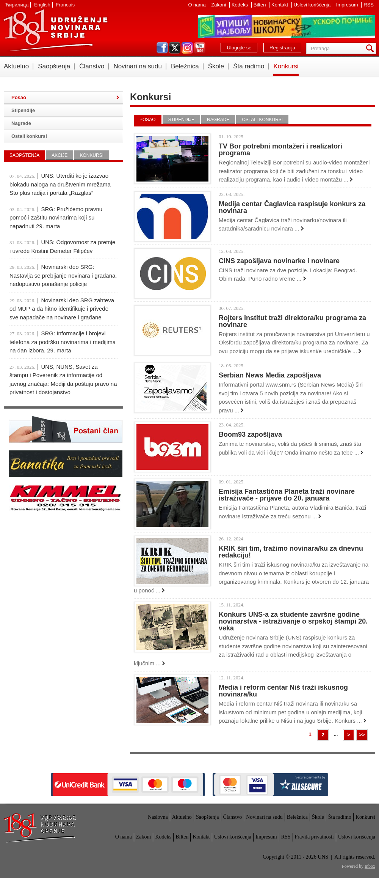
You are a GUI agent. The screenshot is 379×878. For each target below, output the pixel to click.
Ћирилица (16, 5)
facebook (162, 48)
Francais (65, 5)
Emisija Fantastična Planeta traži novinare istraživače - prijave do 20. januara (287, 495)
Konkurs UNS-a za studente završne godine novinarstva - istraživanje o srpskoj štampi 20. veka (293, 621)
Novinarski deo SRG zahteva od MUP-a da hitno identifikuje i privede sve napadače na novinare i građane (61, 309)
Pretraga (371, 48)
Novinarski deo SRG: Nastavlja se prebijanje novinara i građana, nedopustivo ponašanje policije (63, 275)
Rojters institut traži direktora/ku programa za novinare (292, 321)
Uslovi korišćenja (313, 5)
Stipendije (181, 119)
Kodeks (240, 5)
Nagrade (218, 119)
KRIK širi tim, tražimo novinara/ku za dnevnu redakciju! (291, 552)
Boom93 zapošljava (250, 434)
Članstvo (91, 66)
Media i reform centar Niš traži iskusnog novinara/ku (283, 691)
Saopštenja (54, 66)
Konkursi (285, 66)
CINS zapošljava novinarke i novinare (279, 261)
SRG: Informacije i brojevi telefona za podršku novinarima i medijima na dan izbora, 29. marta (62, 342)
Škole (216, 66)
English (42, 5)
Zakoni (219, 5)
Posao (147, 119)
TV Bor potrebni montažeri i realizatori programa (280, 149)
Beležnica (185, 66)
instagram (187, 48)
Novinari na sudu (137, 66)
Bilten (260, 5)
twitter (174, 48)
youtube (199, 48)
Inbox (370, 866)
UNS (55, 30)
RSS (368, 5)
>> (362, 734)
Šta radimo (248, 66)
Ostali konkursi (262, 119)
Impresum (347, 5)
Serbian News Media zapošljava (270, 375)
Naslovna (158, 817)
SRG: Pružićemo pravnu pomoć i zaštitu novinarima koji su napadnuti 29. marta (55, 217)
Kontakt (280, 5)
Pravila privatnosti (314, 837)
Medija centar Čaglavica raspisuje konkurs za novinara (292, 207)
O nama (197, 5)
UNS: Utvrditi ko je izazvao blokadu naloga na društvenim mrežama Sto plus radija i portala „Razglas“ (60, 184)
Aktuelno (16, 66)
